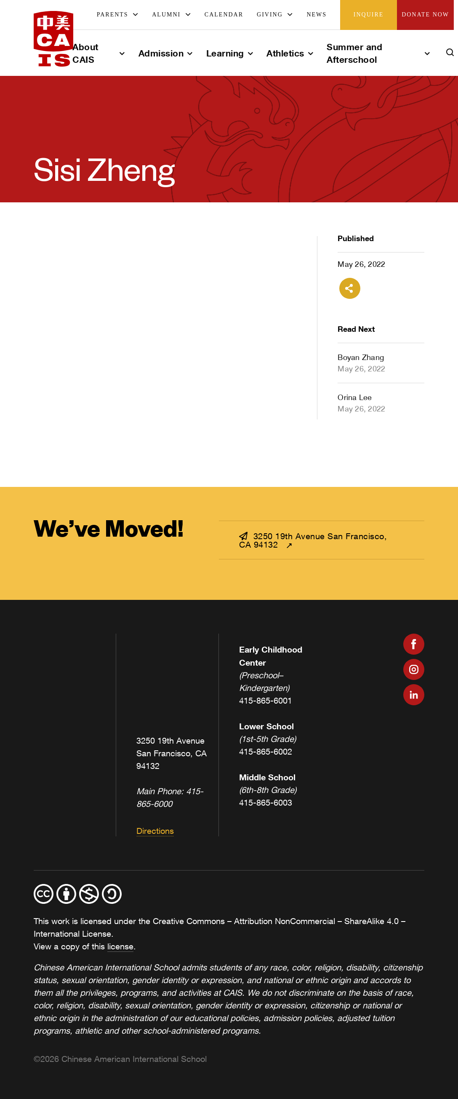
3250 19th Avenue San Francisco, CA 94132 (313, 540)
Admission (161, 53)
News (316, 14)
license (120, 946)
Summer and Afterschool (354, 53)
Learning (225, 53)
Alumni (166, 14)
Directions (155, 831)
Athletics (285, 53)
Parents (112, 14)
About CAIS (85, 53)
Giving (270, 14)
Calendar (224, 14)
